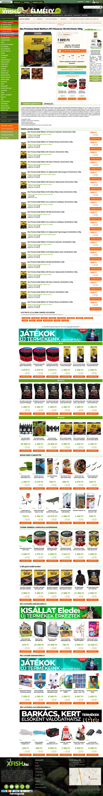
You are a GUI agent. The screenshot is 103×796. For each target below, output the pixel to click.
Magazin (29, 15)
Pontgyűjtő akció (38, 775)
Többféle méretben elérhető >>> (72, 70)
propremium (35, 318)
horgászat (6, 2)
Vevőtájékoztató (57, 15)
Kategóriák (39, 19)
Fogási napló (37, 15)
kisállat (17, 2)
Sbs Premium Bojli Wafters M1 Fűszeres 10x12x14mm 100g (84, 19)
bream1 (32, 320)
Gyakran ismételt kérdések (40, 787)
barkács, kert (37, 2)
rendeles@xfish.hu (75, 763)
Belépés (36, 778)
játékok (26, 2)
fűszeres (57, 320)
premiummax (26, 318)
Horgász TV (46, 15)
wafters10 (79, 318)
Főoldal (36, 762)
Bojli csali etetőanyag (67, 33)
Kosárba (62, 99)
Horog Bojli (75, 33)
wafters (25, 320)
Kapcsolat (76, 15)
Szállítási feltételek (39, 772)
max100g (65, 320)
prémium (44, 318)
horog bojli (69, 326)
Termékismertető (31, 104)
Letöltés (85, 15)
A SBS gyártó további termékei (30, 567)
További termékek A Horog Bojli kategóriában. (39, 527)
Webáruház (21, 15)
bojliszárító (71, 318)
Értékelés (48, 104)
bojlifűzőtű (52, 318)
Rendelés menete (38, 768)
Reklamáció (68, 15)
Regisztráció (37, 781)
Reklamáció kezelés (39, 784)
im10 (39, 320)
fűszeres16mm (48, 320)
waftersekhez (88, 318)
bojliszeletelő (61, 318)
